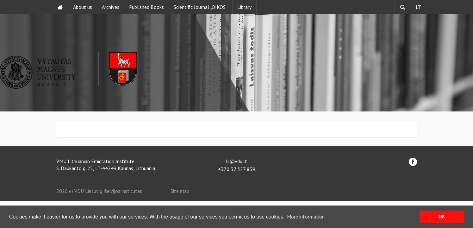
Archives (110, 7)
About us (82, 7)
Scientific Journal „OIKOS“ (200, 7)
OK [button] (442, 216)
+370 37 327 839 (236, 169)
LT (418, 7)
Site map (180, 191)
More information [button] (306, 216)
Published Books (146, 7)
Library (244, 7)
